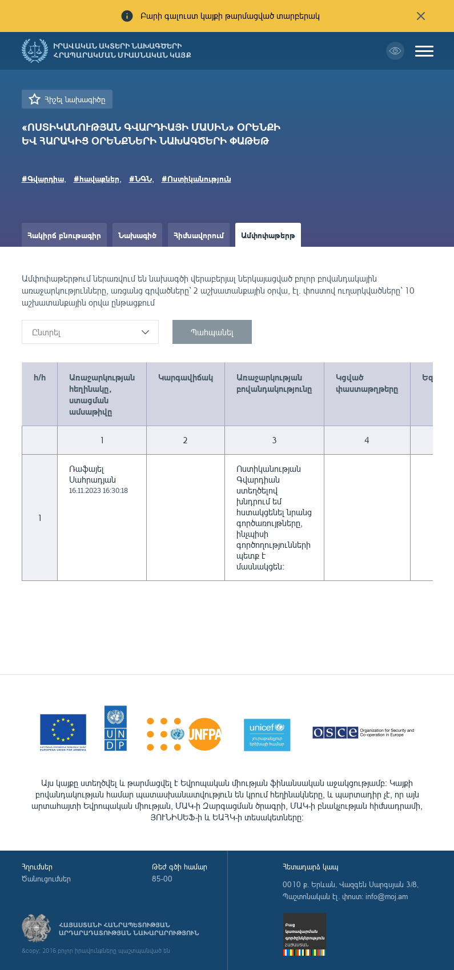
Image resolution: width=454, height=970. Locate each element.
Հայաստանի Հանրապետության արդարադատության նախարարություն (129, 929)
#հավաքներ (96, 178)
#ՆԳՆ (140, 178)
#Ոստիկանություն (196, 178)
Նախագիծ (137, 235)
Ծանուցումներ (46, 878)
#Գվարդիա (43, 178)
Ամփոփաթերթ (268, 235)
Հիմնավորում (199, 235)
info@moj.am (386, 896)
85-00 (162, 878)
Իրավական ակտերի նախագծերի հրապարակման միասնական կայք (122, 51)
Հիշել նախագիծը (75, 99)
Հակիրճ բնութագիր (64, 235)
